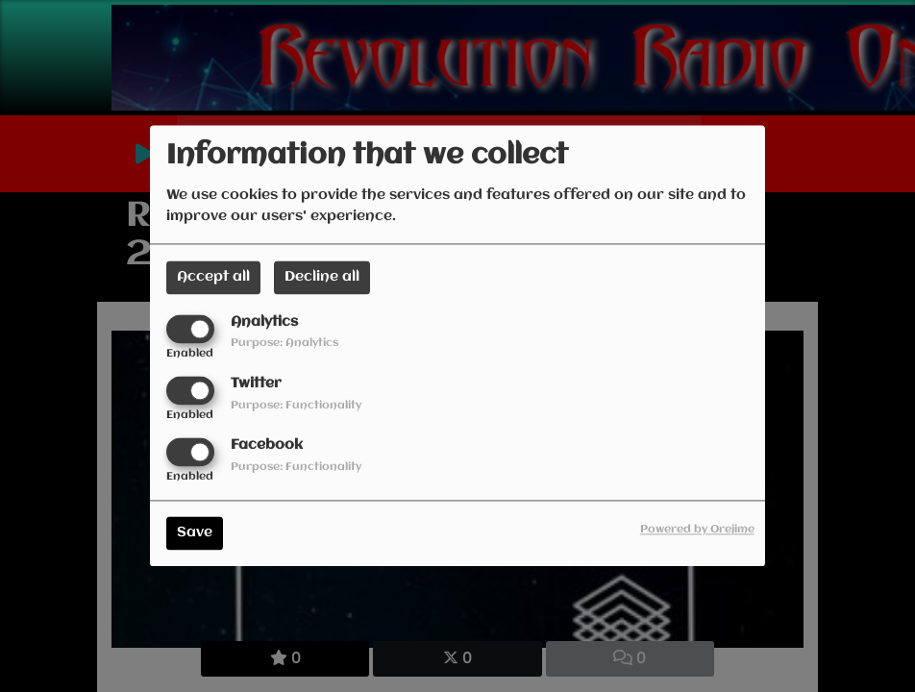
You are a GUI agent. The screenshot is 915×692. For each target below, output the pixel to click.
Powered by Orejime (697, 530)
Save (194, 533)
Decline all (321, 276)
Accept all (213, 276)
